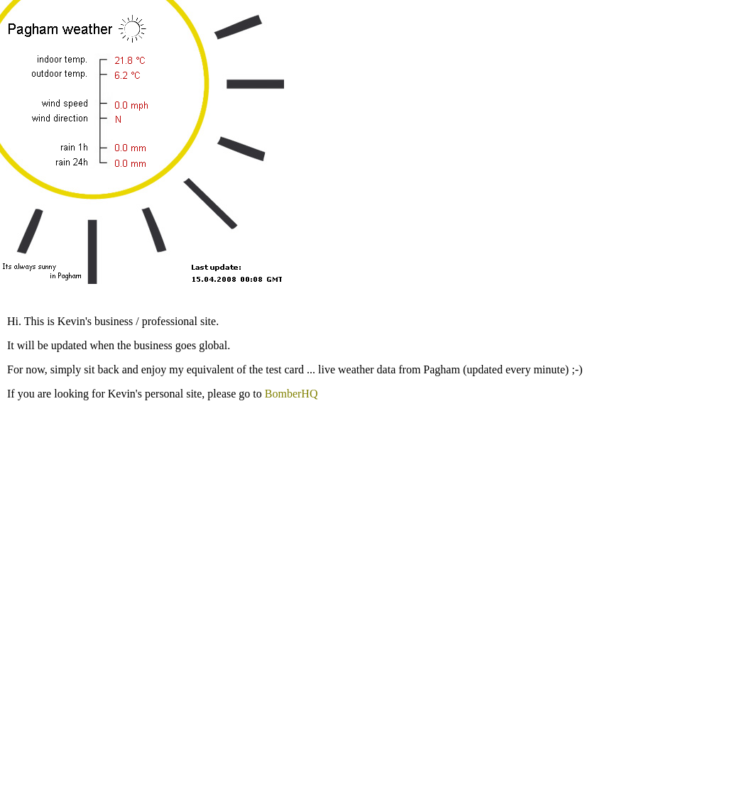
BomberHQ (291, 394)
